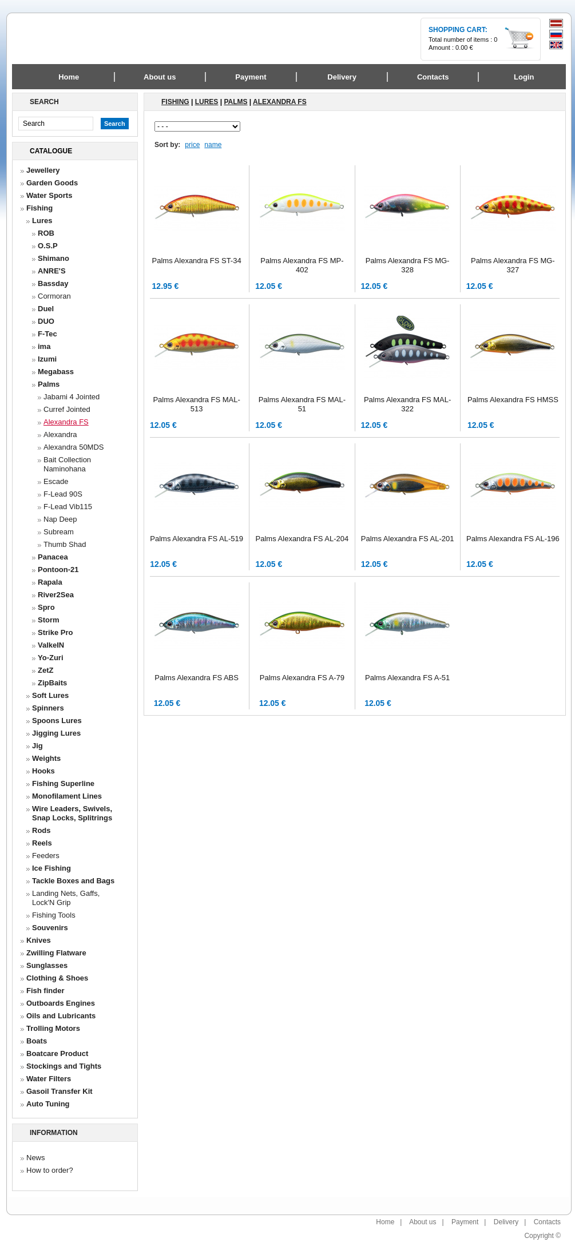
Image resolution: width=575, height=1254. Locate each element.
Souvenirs (50, 927)
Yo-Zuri (51, 657)
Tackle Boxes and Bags (73, 880)
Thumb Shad (64, 544)
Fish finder (45, 990)
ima (44, 346)
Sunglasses (47, 965)
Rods (41, 830)
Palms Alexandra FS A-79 (302, 677)
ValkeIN (51, 645)
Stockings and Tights (63, 1066)
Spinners (48, 708)
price (192, 145)
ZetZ (45, 670)
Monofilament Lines (67, 796)
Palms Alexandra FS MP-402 (301, 265)
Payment (464, 1222)
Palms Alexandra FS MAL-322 (407, 404)
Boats (36, 1041)
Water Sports (49, 195)
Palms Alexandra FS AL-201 (407, 538)
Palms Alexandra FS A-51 (407, 677)
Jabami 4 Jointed (71, 396)
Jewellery (43, 170)
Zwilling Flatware (56, 953)
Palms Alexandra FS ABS (196, 677)
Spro (46, 607)
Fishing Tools (54, 915)
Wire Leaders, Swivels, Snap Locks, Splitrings (72, 813)
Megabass (56, 371)
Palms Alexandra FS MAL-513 (196, 404)
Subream (58, 531)
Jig (37, 745)
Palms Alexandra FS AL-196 (513, 538)
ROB (46, 233)
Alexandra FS (66, 422)
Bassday (53, 283)
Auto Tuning (48, 1104)
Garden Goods (52, 182)
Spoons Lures (57, 720)
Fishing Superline (63, 783)
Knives (38, 940)
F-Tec (47, 334)
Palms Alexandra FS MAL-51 (302, 404)
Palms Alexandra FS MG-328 (408, 265)
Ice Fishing (51, 868)
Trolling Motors (53, 1028)
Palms (49, 384)
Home (68, 77)
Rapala (50, 582)
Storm (49, 620)
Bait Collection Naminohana (67, 464)
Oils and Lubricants (61, 1015)
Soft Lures (50, 695)
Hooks (43, 771)
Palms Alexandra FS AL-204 (302, 538)
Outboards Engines (60, 1003)
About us (422, 1222)
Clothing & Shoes (57, 978)
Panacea (53, 557)
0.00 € (464, 47)
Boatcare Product (57, 1053)
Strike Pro (55, 632)
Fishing (39, 208)
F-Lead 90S (62, 494)
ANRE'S (52, 271)
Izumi (47, 359)
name (212, 145)
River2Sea (56, 594)
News (35, 1157)
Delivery (506, 1222)
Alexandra (60, 434)
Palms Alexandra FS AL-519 (196, 538)
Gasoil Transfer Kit (59, 1091)
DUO (46, 321)
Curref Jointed (66, 409)
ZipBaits (52, 682)
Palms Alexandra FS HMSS (512, 399)
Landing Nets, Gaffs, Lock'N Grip (66, 898)
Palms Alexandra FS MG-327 (513, 265)
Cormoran (54, 296)
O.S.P (48, 245)
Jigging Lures (56, 733)
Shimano (53, 258)
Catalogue (51, 151)
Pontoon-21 (58, 569)
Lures (42, 220)
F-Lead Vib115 (67, 506)
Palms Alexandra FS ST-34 (196, 260)
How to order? (49, 1170)
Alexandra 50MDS (73, 447)
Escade (55, 481)
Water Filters (48, 1078)
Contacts (547, 1222)
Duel (46, 308)
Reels (42, 843)
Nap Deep (60, 519)
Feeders (46, 855)
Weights (46, 758)
